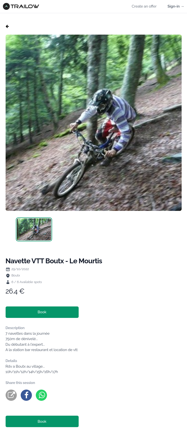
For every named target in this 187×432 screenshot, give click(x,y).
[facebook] (26, 395)
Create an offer (144, 6)
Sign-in (176, 6)
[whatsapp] (41, 395)
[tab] (34, 229)
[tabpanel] (94, 123)
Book (41, 312)
